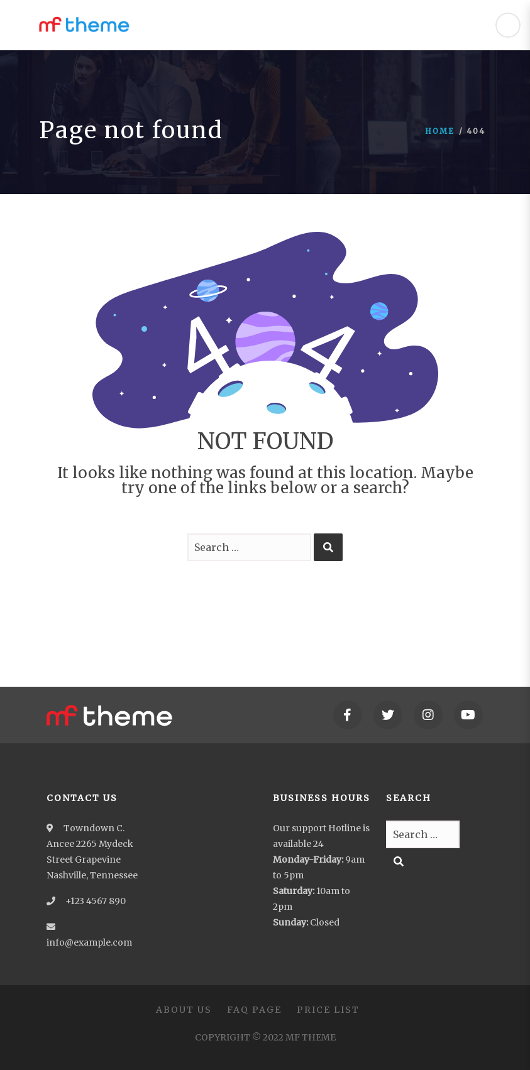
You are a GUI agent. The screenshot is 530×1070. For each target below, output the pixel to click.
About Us (184, 1009)
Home (440, 131)
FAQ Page (254, 1009)
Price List (328, 1009)
